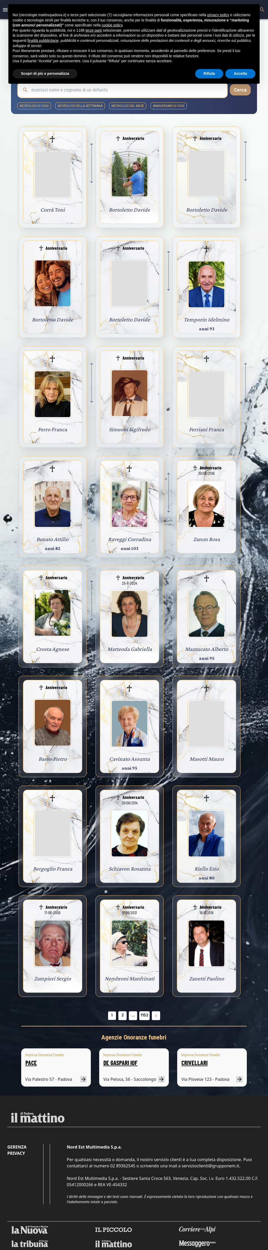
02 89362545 (122, 1166)
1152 (144, 1015)
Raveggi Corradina (129, 539)
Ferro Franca (52, 429)
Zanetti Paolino (206, 978)
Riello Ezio (206, 868)
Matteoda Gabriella (129, 649)
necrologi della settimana (80, 106)
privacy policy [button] (218, 15)
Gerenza (16, 1147)
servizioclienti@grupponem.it (210, 1166)
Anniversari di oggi (169, 106)
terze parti (94, 30)
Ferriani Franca (206, 429)
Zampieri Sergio (52, 978)
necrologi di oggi (34, 106)
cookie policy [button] (112, 25)
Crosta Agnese (52, 649)
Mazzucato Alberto (206, 649)
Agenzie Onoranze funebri (133, 1037)
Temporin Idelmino (206, 319)
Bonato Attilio (52, 539)
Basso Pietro (52, 758)
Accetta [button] (240, 73)
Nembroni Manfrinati (129, 978)
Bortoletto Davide (129, 209)
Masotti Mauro (206, 758)
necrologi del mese (127, 106)
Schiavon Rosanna (129, 868)
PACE (31, 1062)
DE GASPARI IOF (120, 1062)
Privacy (16, 1153)
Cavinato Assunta (129, 758)
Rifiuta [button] (209, 73)
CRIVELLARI (194, 1062)
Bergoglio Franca (52, 868)
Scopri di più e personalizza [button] (45, 73)
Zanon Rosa (206, 539)
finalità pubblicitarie (43, 40)
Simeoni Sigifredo (129, 429)
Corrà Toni (52, 209)
